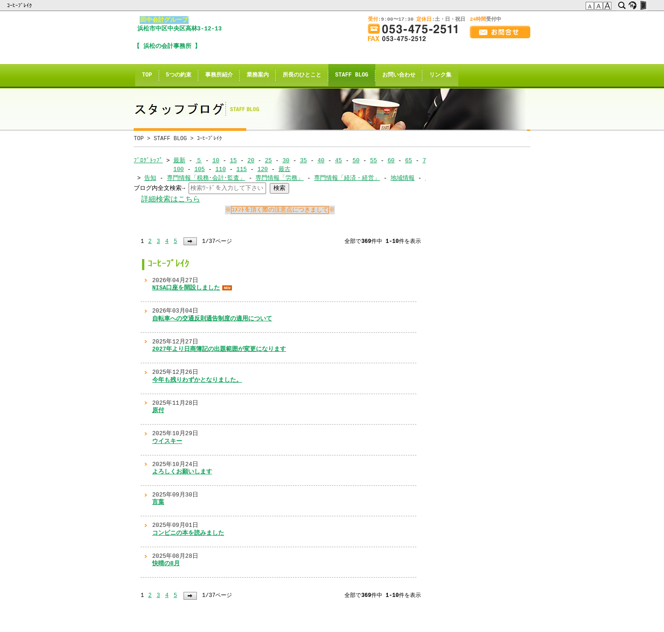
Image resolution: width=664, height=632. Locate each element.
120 (262, 169)
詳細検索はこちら (170, 199)
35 (303, 160)
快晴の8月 (166, 563)
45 (338, 160)
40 (320, 160)
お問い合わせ (398, 75)
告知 (150, 178)
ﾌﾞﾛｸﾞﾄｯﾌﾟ (148, 160)
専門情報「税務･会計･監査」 (206, 178)
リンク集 (440, 75)
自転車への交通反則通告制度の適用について (212, 318)
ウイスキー (167, 441)
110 (220, 169)
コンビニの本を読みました (188, 533)
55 (373, 160)
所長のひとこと (302, 75)
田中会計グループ (164, 20)
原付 (158, 410)
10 (215, 160)
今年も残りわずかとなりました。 (197, 380)
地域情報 (403, 178)
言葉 (158, 502)
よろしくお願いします (182, 471)
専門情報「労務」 (279, 178)
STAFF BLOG (351, 75)
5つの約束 (178, 75)
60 (390, 160)
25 (268, 160)
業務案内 (258, 75)
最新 (179, 160)
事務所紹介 (219, 75)
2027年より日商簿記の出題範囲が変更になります (219, 349)
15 (233, 160)
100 (178, 169)
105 (199, 169)
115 (241, 169)
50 (355, 160)
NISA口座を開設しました (186, 288)
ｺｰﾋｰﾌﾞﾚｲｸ (20, 5)
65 (408, 160)
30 (285, 160)
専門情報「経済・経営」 (347, 178)
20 (250, 160)
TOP (147, 75)
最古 (284, 169)
